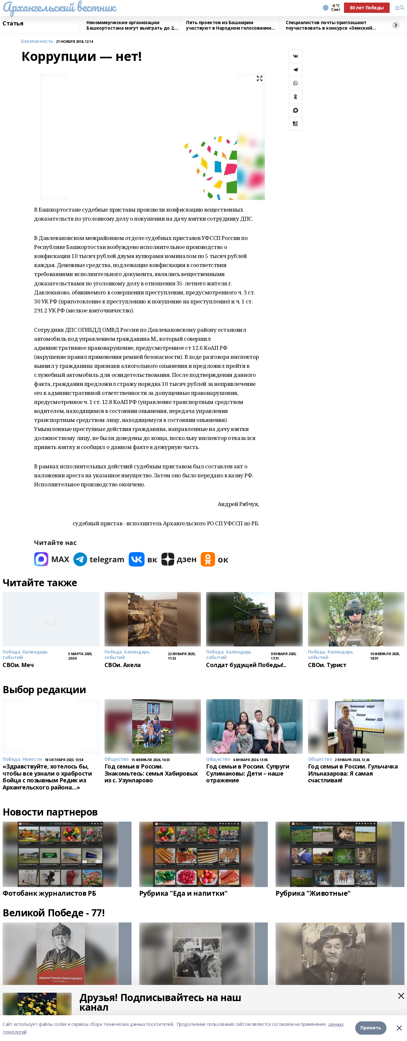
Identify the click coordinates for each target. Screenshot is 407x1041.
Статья (13, 23)
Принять (370, 1028)
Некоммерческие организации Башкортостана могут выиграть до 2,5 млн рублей (131, 25)
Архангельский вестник (59, 7)
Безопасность (37, 41)
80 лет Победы (367, 8)
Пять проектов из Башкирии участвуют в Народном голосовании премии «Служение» (228, 25)
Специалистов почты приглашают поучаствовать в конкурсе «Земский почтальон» (329, 25)
